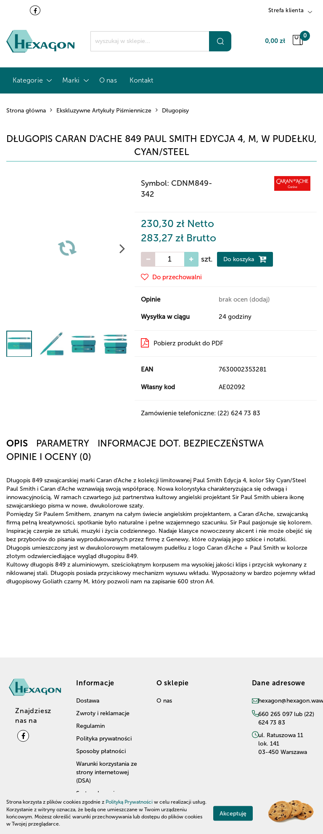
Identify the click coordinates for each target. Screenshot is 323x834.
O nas (108, 80)
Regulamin (90, 726)
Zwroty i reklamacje (103, 713)
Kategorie (31, 80)
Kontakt (142, 80)
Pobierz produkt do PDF (182, 343)
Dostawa (87, 700)
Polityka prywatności (104, 738)
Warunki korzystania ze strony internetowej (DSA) (106, 772)
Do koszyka (245, 259)
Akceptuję (233, 813)
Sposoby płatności (101, 751)
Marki (74, 80)
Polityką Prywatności (129, 802)
